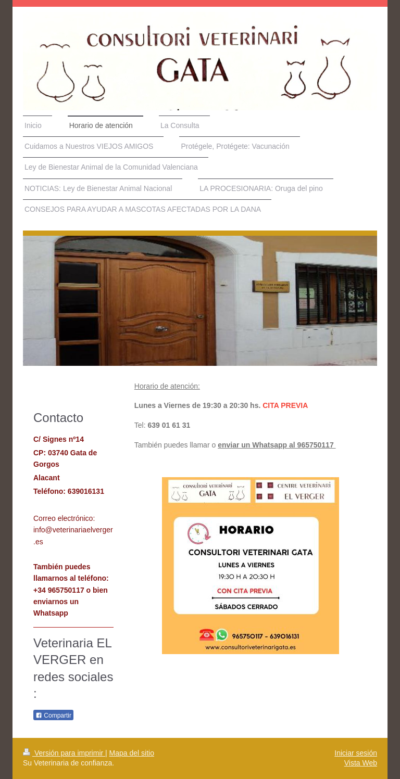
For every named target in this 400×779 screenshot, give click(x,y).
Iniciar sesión (355, 753)
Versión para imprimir (64, 753)
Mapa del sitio (131, 753)
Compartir (53, 715)
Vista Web (360, 763)
